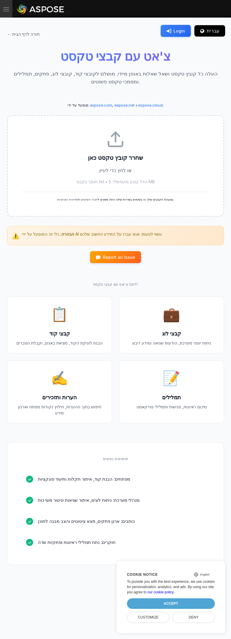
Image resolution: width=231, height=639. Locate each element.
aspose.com (101, 105)
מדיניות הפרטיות (67, 199)
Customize (148, 617)
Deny (193, 617)
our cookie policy (160, 592)
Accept (171, 604)
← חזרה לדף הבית (23, 34)
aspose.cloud (150, 105)
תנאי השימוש (89, 199)
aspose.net (124, 105)
